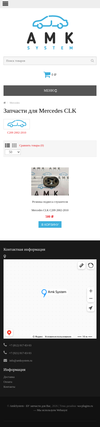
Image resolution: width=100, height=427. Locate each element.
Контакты (9, 386)
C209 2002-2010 (16, 132)
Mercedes (15, 102)
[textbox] (50, 61)
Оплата (8, 382)
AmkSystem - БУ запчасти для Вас (30, 406)
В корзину (49, 224)
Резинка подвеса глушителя (50, 201)
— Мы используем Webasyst (50, 410)
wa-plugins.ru (85, 406)
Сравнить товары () (31, 145)
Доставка (9, 377)
